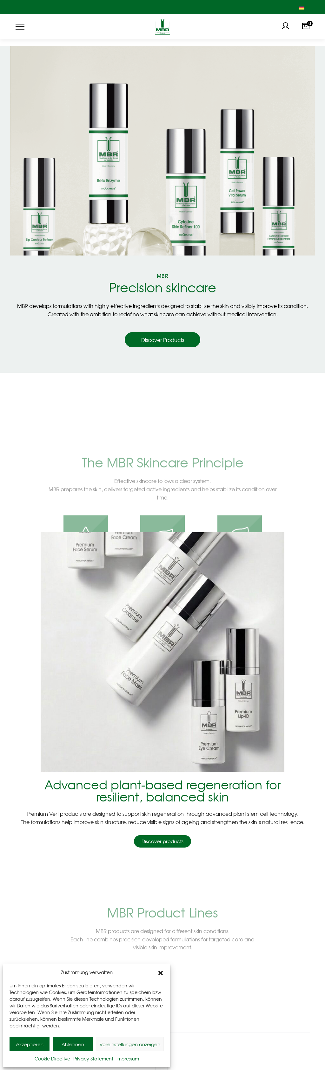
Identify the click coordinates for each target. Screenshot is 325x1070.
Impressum (127, 1058)
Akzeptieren (29, 1044)
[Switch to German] (301, 7)
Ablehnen (73, 1044)
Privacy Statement (93, 1058)
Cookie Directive (52, 1058)
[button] (160, 972)
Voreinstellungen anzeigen (129, 1044)
